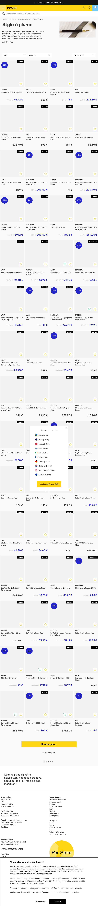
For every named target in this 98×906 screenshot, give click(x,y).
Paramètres (40, 902)
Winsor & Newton (56, 832)
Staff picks (53, 816)
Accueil (5, 19)
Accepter (57, 902)
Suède (3, 856)
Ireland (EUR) (41, 453)
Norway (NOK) (42, 440)
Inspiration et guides (9, 813)
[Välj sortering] (84, 55)
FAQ (2, 802)
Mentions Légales (8, 825)
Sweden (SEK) (42, 435)
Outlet (52, 811)
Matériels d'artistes (57, 800)
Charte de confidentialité (11, 822)
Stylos (12, 19)
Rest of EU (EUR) (43, 475)
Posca (51, 830)
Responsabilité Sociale (10, 815)
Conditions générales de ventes (14, 820)
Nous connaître (7, 804)
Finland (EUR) (41, 448)
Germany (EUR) (42, 462)
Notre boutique (7, 806)
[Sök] (49, 13)
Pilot (51, 823)
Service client (6, 799)
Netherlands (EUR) (43, 466)
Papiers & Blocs (55, 806)
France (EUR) (41, 457)
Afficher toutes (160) (58, 834)
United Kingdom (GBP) (45, 470)
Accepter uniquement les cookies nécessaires (60, 892)
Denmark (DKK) (42, 444)
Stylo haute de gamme (24, 19)
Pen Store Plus (7, 811)
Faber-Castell (55, 827)
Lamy (51, 825)
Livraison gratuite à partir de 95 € (49, 2)
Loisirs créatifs (55, 802)
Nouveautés (54, 813)
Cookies (4, 827)
